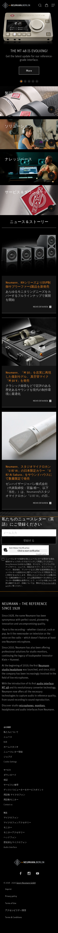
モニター (8, 827)
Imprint (8, 889)
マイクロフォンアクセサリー (17, 822)
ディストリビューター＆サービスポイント (24, 789)
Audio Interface (10, 847)
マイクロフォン (11, 817)
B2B (5, 742)
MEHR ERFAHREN (40, 306)
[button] (40, 5)
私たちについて (11, 732)
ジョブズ (8, 756)
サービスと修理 (11, 784)
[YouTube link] (37, 873)
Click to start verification (28, 550)
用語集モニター (11, 799)
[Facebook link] (21, 873)
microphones (26, 705)
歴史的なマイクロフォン (15, 842)
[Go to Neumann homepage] (29, 862)
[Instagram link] (29, 873)
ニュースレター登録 (13, 751)
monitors (40, 705)
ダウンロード (10, 774)
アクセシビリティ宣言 (15, 910)
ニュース (8, 737)
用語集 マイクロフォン (14, 794)
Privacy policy (11, 896)
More (29, 70)
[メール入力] (29, 532)
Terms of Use (10, 903)
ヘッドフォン (10, 837)
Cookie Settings (10, 761)
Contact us (8, 804)
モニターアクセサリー (14, 832)
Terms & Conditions (13, 917)
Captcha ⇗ (42, 554)
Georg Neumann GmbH (26, 882)
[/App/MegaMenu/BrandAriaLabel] (16, 5)
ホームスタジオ (11, 746)
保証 (6, 779)
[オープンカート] (46, 5)
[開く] (53, 5)
